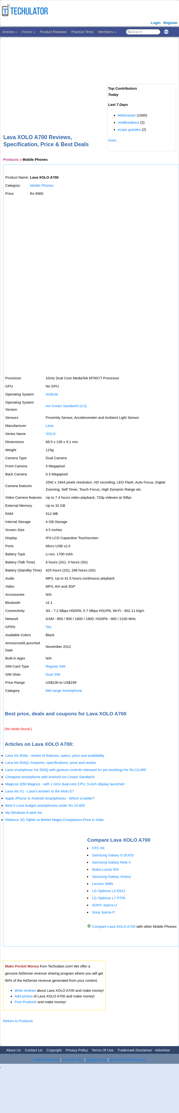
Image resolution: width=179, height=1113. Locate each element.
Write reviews (25, 990)
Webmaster (127, 115)
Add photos (24, 996)
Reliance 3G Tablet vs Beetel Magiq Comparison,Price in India (54, 820)
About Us (13, 1050)
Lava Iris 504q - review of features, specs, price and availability (54, 755)
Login (156, 23)
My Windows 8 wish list (23, 812)
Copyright (54, 1050)
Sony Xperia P (103, 912)
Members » (107, 32)
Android (52, 394)
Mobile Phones (41, 185)
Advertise (162, 1050)
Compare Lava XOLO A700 (113, 926)
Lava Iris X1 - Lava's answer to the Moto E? (39, 791)
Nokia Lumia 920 (105, 869)
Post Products (26, 1002)
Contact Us (33, 1050)
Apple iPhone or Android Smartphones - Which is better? (50, 798)
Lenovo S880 (102, 884)
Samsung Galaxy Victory (111, 876)
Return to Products (18, 1021)
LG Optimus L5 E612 (108, 891)
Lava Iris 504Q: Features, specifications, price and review (50, 763)
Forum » (28, 32)
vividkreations (128, 122)
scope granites (129, 129)
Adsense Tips (72, 1060)
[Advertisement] (73, 78)
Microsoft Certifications (128, 1060)
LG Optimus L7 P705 (108, 898)
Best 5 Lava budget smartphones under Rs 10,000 (45, 805)
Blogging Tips (97, 1060)
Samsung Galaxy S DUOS (113, 855)
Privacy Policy (77, 1050)
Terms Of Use (103, 1050)
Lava (49, 426)
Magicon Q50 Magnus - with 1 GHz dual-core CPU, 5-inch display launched (64, 784)
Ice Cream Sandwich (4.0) (66, 406)
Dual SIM (53, 674)
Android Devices (46, 1060)
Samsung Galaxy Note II (111, 862)
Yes (48, 627)
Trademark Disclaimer (134, 1050)
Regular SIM (55, 666)
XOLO (51, 434)
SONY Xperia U (104, 905)
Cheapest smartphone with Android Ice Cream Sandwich (50, 777)
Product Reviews (53, 32)
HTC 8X (98, 848)
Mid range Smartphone (64, 690)
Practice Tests (82, 32)
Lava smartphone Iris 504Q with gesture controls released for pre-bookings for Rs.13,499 (75, 770)
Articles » (9, 32)
